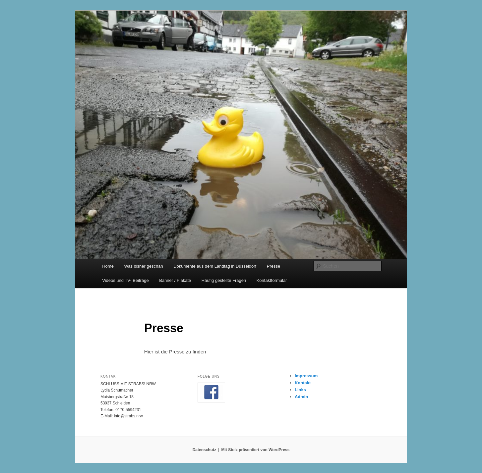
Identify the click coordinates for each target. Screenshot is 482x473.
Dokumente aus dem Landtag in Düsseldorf (214, 266)
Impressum (306, 375)
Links (300, 389)
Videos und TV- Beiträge (125, 280)
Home (108, 266)
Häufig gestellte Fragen (224, 280)
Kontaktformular (272, 280)
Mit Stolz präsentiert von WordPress (255, 449)
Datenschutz (204, 449)
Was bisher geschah (143, 266)
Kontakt (303, 382)
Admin (301, 396)
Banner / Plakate (175, 280)
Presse (273, 266)
